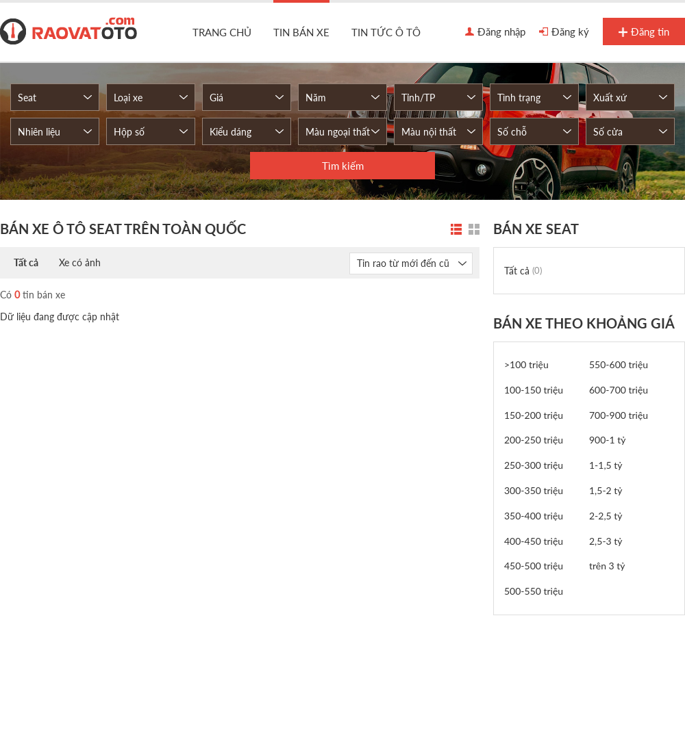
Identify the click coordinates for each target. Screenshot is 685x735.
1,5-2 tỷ (606, 490)
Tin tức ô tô (386, 32)
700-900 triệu (618, 415)
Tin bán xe (301, 32)
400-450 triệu (533, 541)
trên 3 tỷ (607, 565)
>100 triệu (526, 364)
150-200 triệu (533, 415)
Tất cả (26, 262)
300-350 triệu (533, 490)
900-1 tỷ (607, 440)
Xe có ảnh (80, 262)
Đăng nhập (495, 32)
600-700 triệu (618, 390)
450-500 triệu (533, 565)
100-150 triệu (533, 390)
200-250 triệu (533, 440)
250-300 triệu (533, 465)
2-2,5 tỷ (606, 515)
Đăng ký (564, 32)
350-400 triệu (533, 515)
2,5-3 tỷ (606, 541)
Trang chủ (221, 32)
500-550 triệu (533, 591)
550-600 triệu (618, 364)
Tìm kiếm (343, 165)
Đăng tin (644, 32)
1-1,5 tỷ (606, 465)
